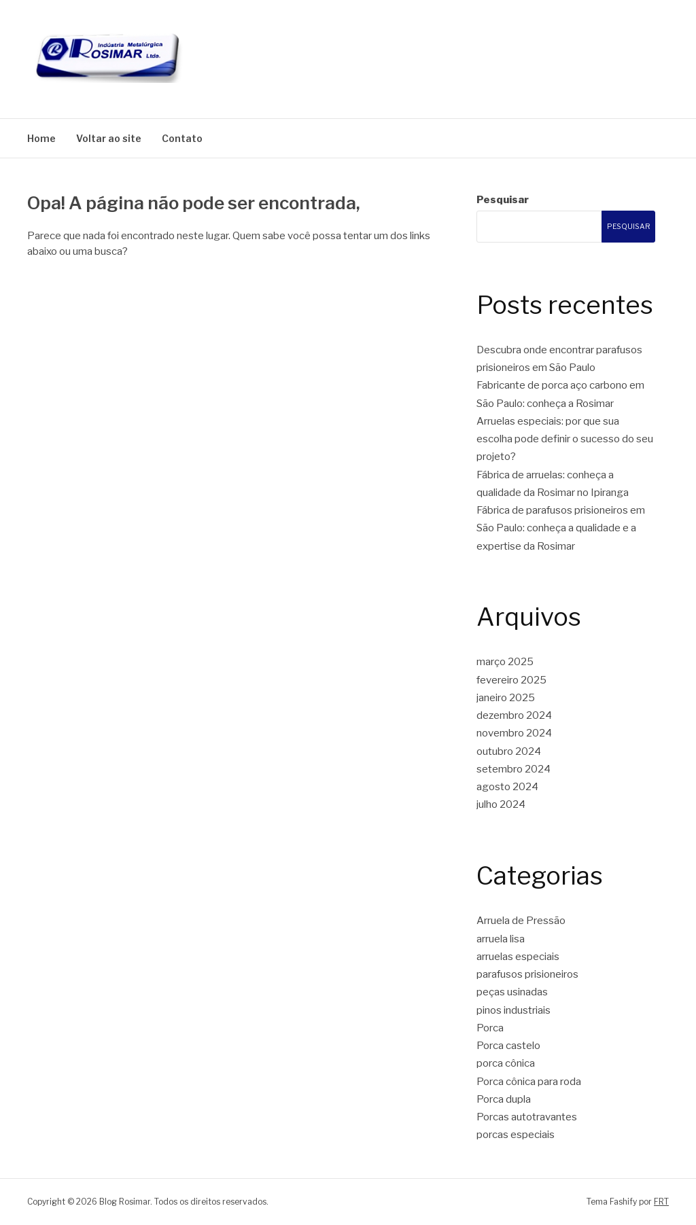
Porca (490, 1028)
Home (41, 138)
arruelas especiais (517, 957)
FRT (661, 1201)
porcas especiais (515, 1135)
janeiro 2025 (505, 698)
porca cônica (505, 1063)
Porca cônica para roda (528, 1082)
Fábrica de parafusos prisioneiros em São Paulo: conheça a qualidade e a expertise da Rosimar (560, 528)
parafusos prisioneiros (527, 974)
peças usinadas (512, 992)
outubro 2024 (508, 751)
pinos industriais (513, 1010)
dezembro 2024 (514, 715)
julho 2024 (500, 804)
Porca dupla (503, 1099)
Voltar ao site (108, 138)
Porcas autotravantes (526, 1117)
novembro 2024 (514, 733)
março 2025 (505, 662)
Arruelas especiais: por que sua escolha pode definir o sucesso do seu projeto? (564, 439)
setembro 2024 (513, 769)
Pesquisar (502, 200)
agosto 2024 (507, 787)
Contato (182, 138)
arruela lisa (500, 939)
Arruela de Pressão (521, 921)
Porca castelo (508, 1046)
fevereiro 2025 (511, 680)
